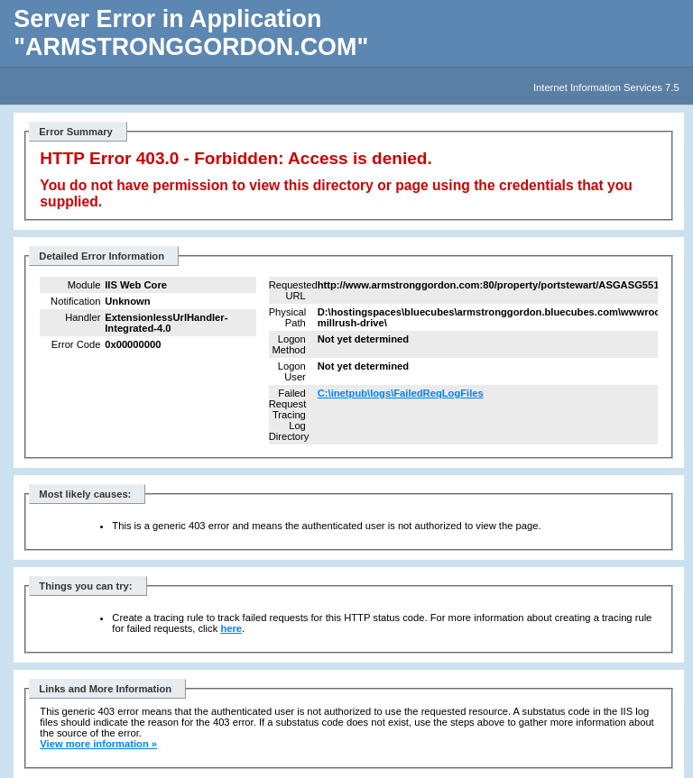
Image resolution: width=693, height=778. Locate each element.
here (231, 628)
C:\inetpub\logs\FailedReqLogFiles (401, 393)
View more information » (98, 743)
